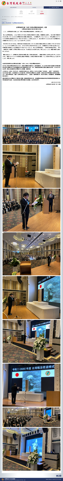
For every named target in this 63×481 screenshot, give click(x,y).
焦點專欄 (41, 12)
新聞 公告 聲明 (31, 12)
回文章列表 (4, 19)
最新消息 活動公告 (7, 16)
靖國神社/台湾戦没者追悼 (18, 16)
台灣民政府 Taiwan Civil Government (17, 3)
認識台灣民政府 (10, 7)
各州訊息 (31, 7)
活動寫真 (21, 12)
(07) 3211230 (58, 479)
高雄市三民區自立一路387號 (51, 479)
